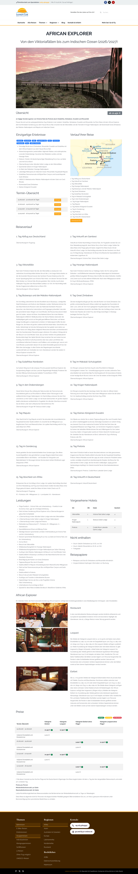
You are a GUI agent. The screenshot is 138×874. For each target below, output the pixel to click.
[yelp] (113, 2)
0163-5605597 (44, 2)
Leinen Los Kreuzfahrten (72, 871)
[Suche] (101, 12)
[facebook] (105, 2)
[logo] (22, 8)
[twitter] (109, 2)
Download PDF (76, 220)
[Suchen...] (110, 12)
